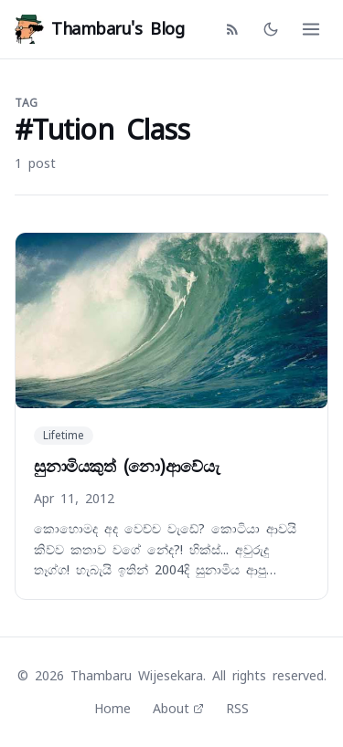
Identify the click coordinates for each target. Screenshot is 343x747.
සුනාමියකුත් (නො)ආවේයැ (127, 466)
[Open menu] (311, 29)
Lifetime (63, 435)
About (178, 708)
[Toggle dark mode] (270, 29)
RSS (237, 708)
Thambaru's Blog (99, 29)
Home (112, 708)
